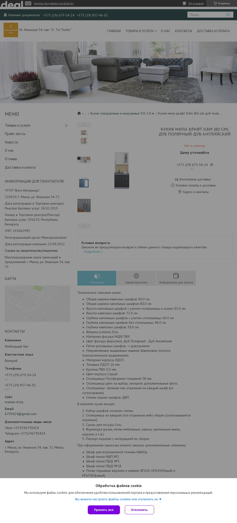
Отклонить (139, 510)
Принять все (104, 510)
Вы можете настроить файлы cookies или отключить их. (117, 499)
